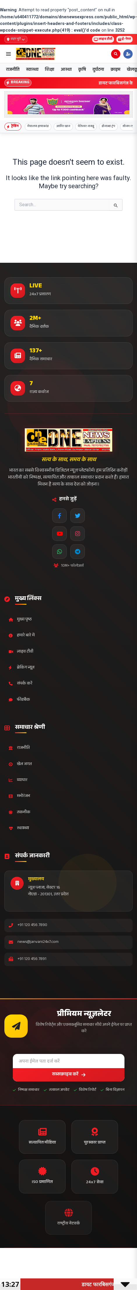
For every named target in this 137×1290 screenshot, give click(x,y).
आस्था (66, 70)
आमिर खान (63, 126)
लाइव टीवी (103, 39)
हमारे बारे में (22, 635)
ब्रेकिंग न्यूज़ (21, 667)
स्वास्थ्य (32, 70)
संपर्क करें (20, 683)
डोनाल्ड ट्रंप (108, 126)
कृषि (82, 70)
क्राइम (115, 70)
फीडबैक (19, 700)
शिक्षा (49, 70)
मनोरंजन (19, 796)
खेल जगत (20, 764)
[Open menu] (8, 53)
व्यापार (18, 780)
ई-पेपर (124, 39)
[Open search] (115, 54)
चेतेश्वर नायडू (86, 126)
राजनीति (13, 70)
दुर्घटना (98, 70)
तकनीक (19, 812)
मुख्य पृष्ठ (20, 619)
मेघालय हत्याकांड (38, 126)
